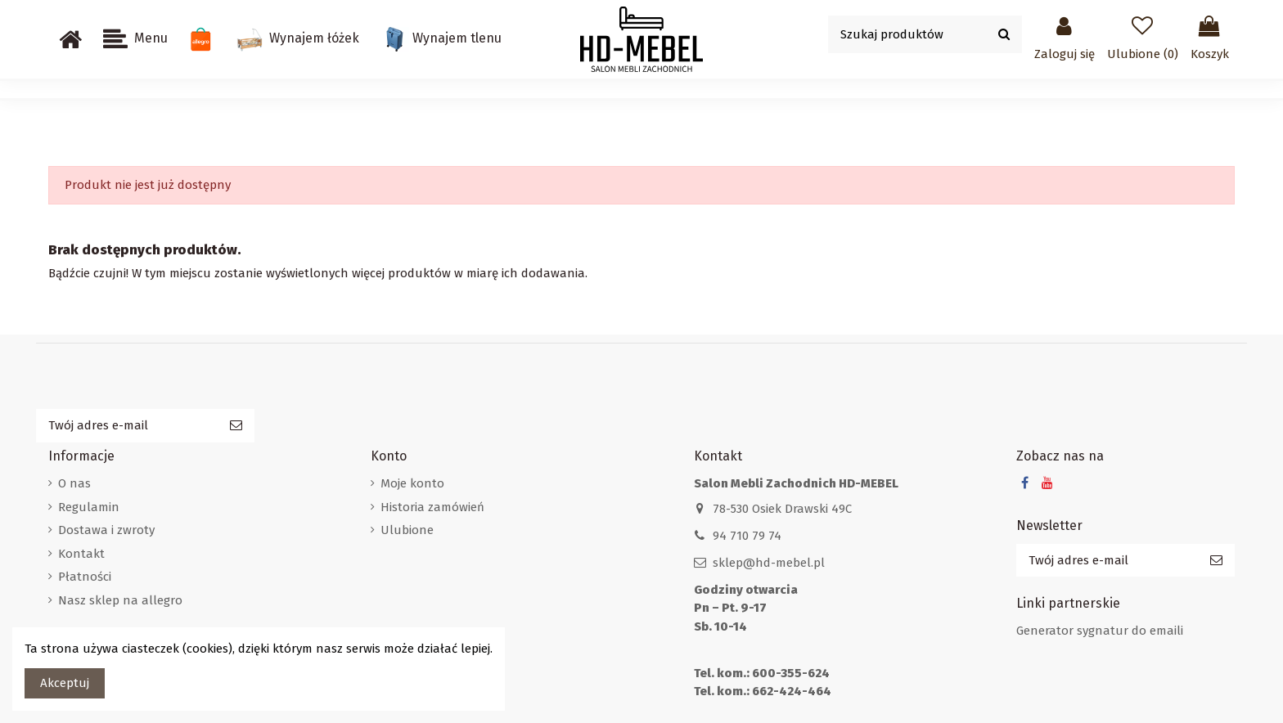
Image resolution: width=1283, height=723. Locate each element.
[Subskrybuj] (236, 425)
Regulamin (88, 507)
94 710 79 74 (747, 535)
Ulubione (407, 530)
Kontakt (81, 553)
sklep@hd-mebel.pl (769, 562)
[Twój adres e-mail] (127, 425)
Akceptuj (64, 683)
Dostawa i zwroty (106, 530)
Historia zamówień (432, 507)
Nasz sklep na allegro (120, 600)
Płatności (84, 576)
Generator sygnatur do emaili (1099, 630)
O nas (74, 483)
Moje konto (412, 483)
